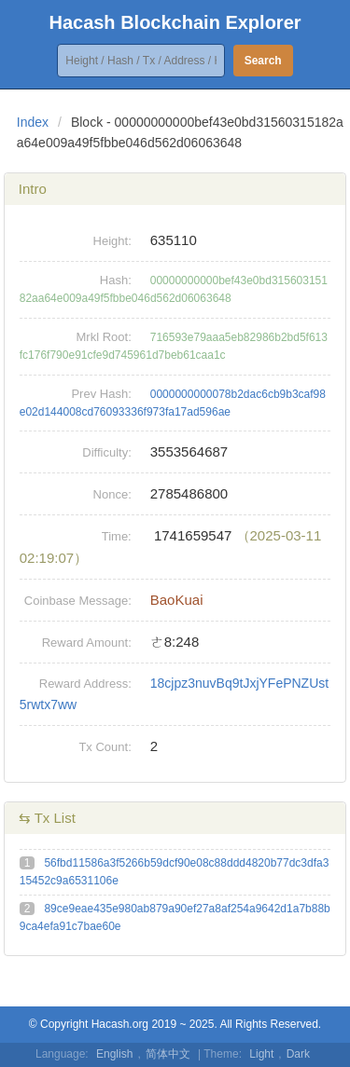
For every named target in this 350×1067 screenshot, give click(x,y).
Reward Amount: (87, 643)
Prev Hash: (101, 394)
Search (263, 60)
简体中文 (168, 1053)
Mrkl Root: (104, 337)
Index (33, 122)
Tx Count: (104, 747)
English (114, 1053)
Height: (112, 241)
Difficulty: (107, 452)
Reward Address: (85, 684)
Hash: (116, 280)
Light (261, 1053)
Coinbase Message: (78, 601)
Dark (298, 1053)
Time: (117, 536)
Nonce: (112, 494)
